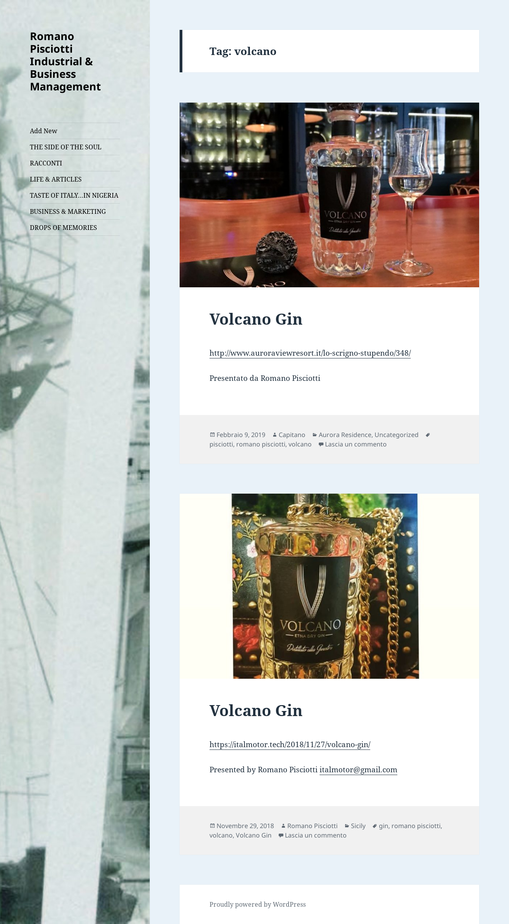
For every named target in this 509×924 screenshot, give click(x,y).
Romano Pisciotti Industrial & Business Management (65, 61)
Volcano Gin (256, 318)
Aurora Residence (345, 434)
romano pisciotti (260, 444)
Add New (43, 131)
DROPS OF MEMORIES (63, 227)
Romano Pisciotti (312, 825)
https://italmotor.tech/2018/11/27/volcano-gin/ (289, 744)
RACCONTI (46, 163)
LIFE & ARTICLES (56, 179)
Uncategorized (397, 434)
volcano (300, 444)
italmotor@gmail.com (358, 769)
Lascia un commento (356, 444)
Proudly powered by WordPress (257, 904)
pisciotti (221, 444)
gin (383, 825)
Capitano (292, 434)
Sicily (358, 825)
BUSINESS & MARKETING (68, 211)
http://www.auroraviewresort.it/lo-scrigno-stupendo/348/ (310, 353)
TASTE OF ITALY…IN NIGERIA (74, 195)
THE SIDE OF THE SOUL (65, 147)
